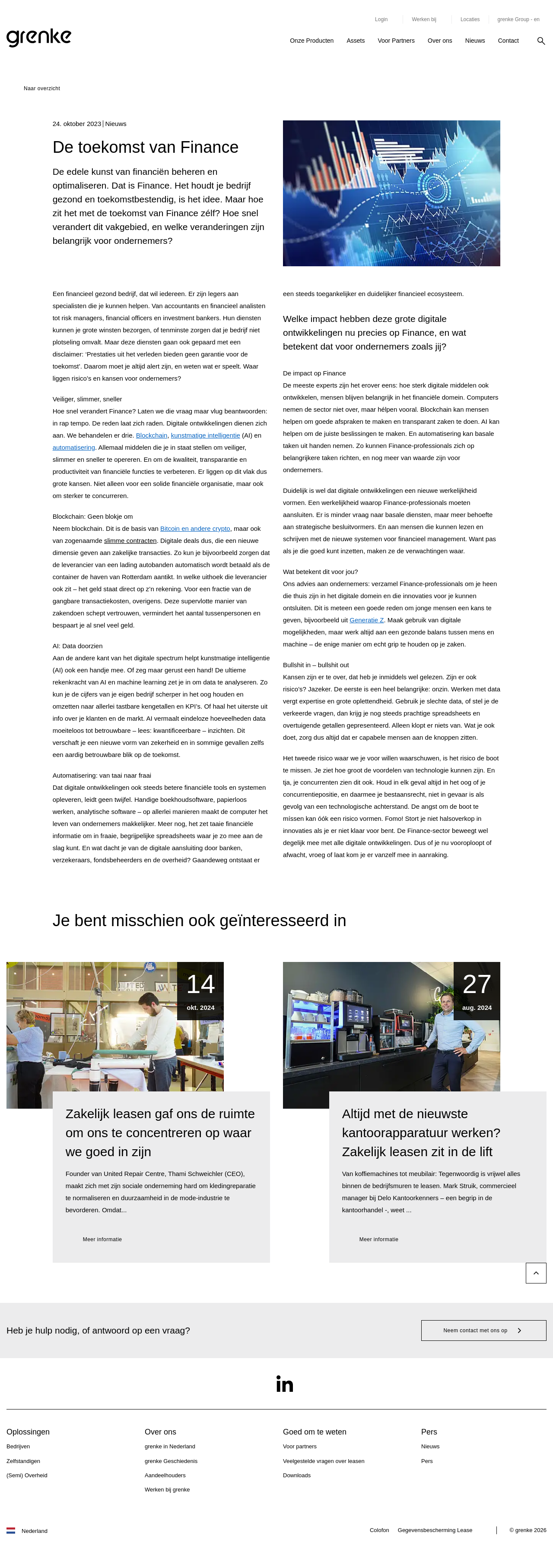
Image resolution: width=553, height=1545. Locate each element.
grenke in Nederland (170, 1446)
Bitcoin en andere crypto (195, 528)
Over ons (440, 40)
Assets (355, 40)
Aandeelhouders (165, 1475)
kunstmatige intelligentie (205, 435)
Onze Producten (312, 40)
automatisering (74, 447)
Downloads (297, 1475)
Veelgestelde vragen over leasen (324, 1461)
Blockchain (152, 435)
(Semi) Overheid (27, 1475)
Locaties (470, 19)
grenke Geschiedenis (171, 1461)
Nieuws (475, 40)
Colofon (379, 1530)
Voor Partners (396, 40)
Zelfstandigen (23, 1461)
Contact (508, 40)
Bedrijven (18, 1446)
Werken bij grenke (167, 1489)
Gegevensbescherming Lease (435, 1530)
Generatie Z (367, 620)
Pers (427, 1461)
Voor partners (300, 1446)
